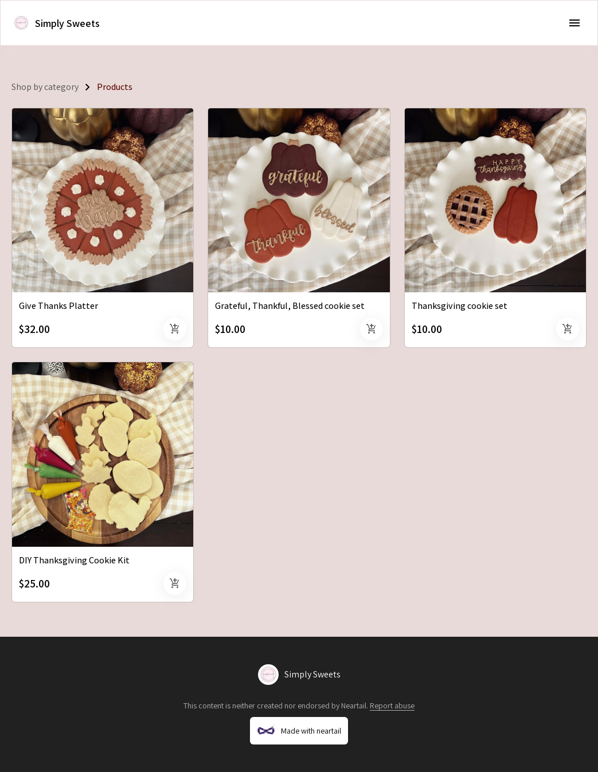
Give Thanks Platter (58, 306)
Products (114, 87)
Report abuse (392, 705)
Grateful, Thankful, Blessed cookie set (290, 306)
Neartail (353, 705)
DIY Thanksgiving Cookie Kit (74, 560)
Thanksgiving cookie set (459, 306)
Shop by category (45, 87)
